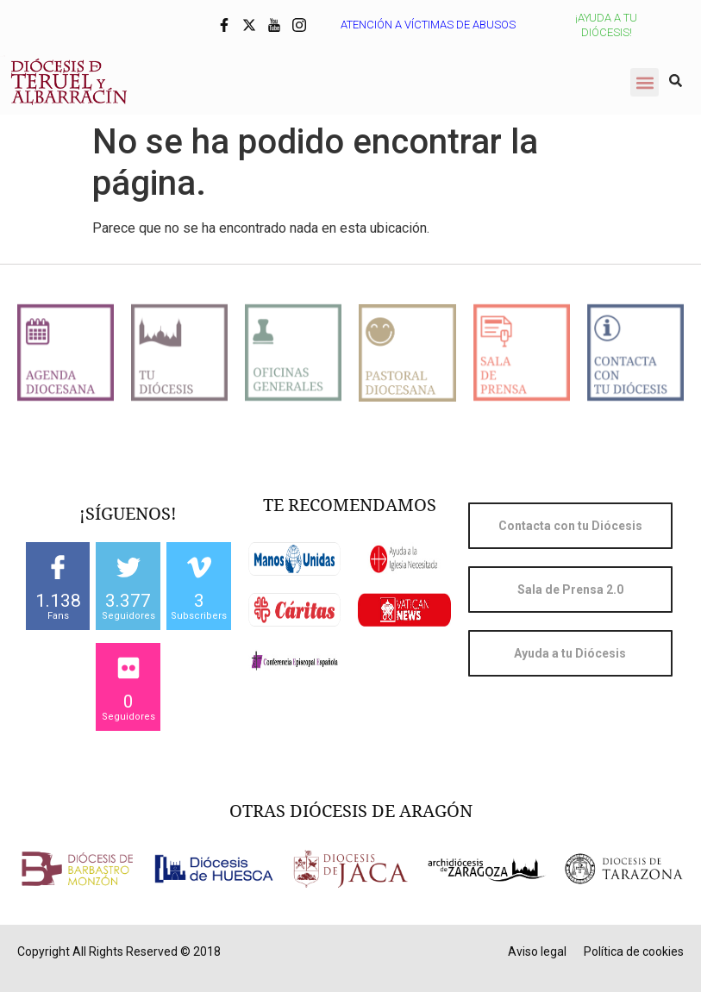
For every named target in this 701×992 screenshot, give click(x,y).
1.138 (58, 600)
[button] (644, 82)
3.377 (128, 600)
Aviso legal (537, 951)
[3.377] (128, 567)
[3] (199, 567)
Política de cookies (634, 951)
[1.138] (58, 567)
